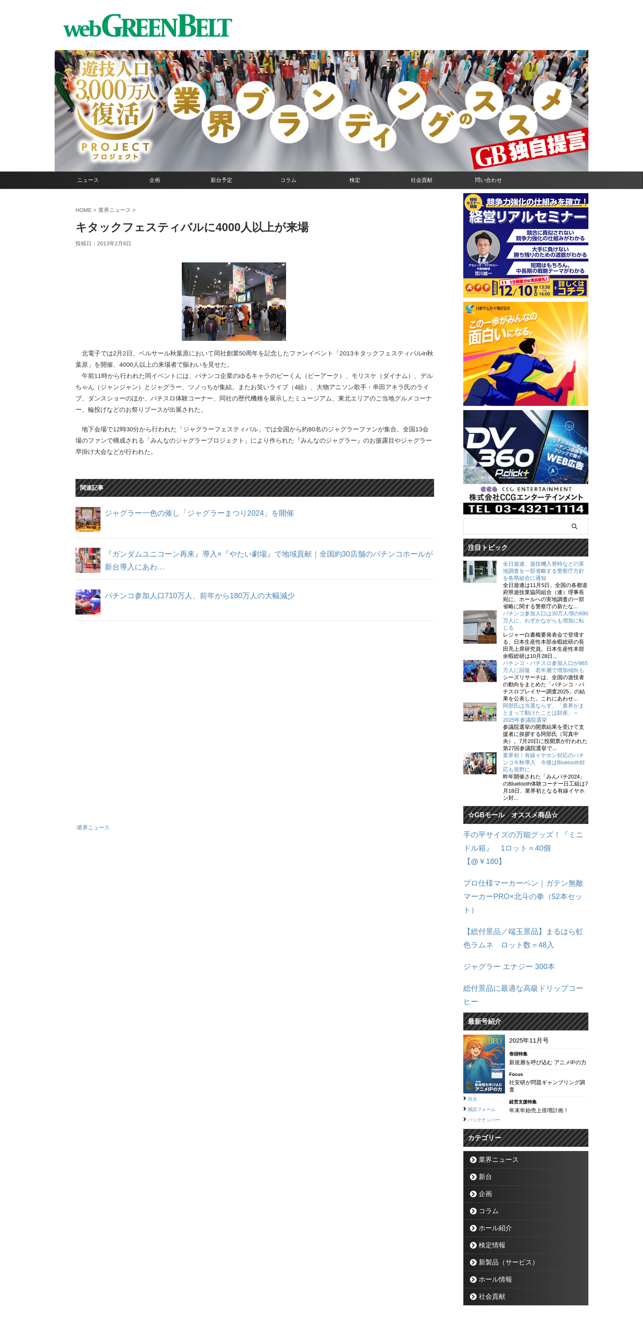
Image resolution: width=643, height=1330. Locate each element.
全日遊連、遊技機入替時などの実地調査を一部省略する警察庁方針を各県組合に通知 (543, 571)
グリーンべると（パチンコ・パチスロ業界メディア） (321, 1311)
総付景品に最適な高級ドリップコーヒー (519, 946)
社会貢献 (421, 180)
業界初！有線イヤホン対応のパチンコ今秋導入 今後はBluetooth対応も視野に (544, 762)
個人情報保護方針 (357, 1291)
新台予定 (221, 180)
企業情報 (276, 1291)
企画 (154, 180)
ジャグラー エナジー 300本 (501, 926)
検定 (354, 180)
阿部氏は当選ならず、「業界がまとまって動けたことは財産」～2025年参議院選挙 (543, 713)
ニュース (88, 180)
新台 (482, 1129)
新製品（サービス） (501, 1214)
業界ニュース (93, 826)
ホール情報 (491, 1231)
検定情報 (488, 1197)
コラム (288, 180)
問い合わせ (488, 180)
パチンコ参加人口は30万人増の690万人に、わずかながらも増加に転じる (545, 620)
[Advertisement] (254, 718)
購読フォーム (485, 1051)
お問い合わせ (311, 1291)
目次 (474, 1041)
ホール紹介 (491, 1180)
